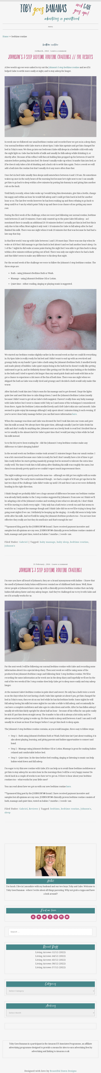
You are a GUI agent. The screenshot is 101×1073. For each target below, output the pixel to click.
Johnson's (10, 546)
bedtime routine (79, 542)
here (74, 414)
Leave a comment (59, 51)
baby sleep (63, 542)
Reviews (33, 809)
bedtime (55, 809)
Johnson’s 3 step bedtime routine (64, 67)
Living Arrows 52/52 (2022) (50, 952)
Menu (50, 27)
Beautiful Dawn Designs (63, 1071)
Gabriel (23, 542)
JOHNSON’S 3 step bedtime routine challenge (50, 570)
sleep (7, 812)
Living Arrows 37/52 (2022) (50, 967)
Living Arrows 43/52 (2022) (50, 960)
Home (5, 36)
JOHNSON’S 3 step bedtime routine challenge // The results (50, 57)
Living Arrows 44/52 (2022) (50, 956)
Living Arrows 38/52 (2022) (50, 963)
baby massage (47, 542)
